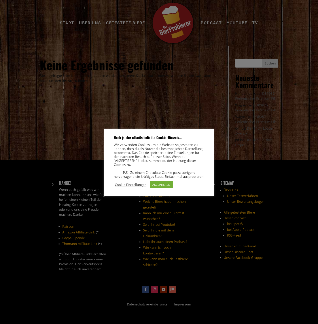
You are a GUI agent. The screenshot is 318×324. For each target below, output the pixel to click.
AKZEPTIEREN (161, 185)
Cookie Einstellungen (130, 185)
